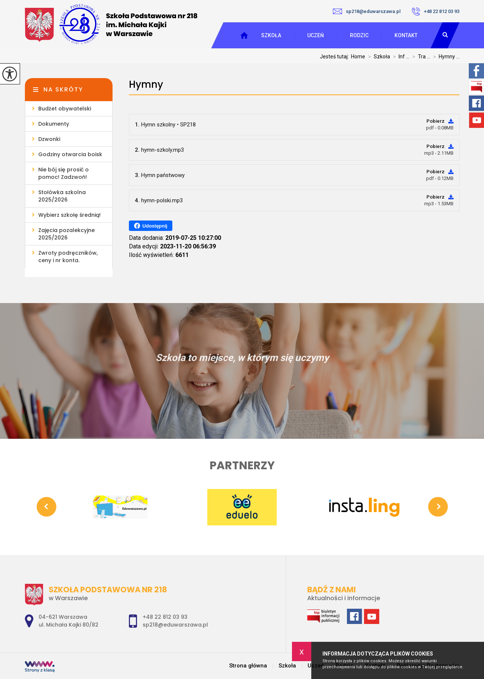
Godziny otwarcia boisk (70, 154)
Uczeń (315, 35)
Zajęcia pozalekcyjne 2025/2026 (66, 233)
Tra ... (419, 56)
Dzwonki (49, 139)
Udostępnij (150, 226)
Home (358, 56)
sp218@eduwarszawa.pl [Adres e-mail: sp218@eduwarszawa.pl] (175, 624)
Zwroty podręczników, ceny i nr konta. (68, 256)
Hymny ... (444, 56)
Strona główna (248, 666)
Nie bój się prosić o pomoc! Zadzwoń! (63, 173)
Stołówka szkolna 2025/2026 (62, 196)
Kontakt (406, 35)
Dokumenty (53, 124)
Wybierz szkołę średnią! (69, 215)
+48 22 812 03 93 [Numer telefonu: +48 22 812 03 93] (165, 617)
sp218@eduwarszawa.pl (366, 11)
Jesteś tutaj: (335, 56)
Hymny (146, 84)
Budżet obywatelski (64, 108)
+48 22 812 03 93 (435, 11)
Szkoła (271, 35)
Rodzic (359, 35)
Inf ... (399, 56)
